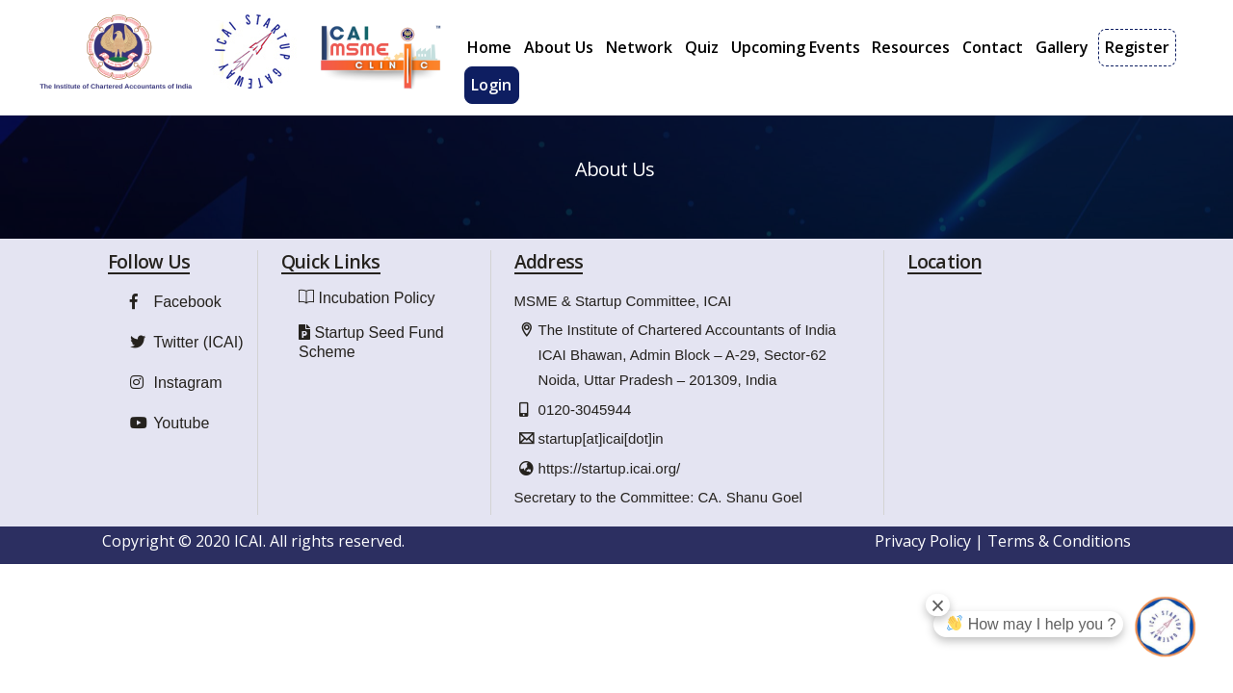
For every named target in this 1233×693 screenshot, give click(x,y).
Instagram (174, 402)
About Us (558, 47)
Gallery (1062, 47)
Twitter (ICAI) (184, 361)
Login (491, 84)
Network (639, 47)
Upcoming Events (795, 47)
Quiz (702, 47)
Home (489, 47)
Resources (911, 47)
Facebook (173, 321)
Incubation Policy (376, 317)
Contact (992, 47)
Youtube (167, 442)
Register (1137, 47)
